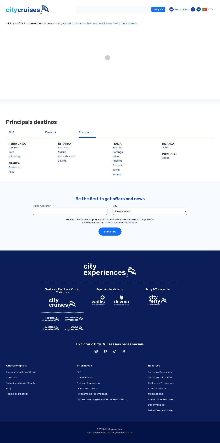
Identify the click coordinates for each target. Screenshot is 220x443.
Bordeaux (14, 167)
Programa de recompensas (93, 393)
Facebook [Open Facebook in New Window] (105, 351)
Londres (13, 147)
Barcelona (64, 147)
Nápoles (117, 160)
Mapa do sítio (155, 393)
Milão (116, 156)
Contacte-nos (85, 377)
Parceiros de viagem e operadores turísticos (102, 399)
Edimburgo (15, 156)
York (11, 152)
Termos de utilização (160, 377)
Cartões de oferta (158, 388)
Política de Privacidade (161, 383)
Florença (118, 152)
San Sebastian (66, 156)
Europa (84, 132)
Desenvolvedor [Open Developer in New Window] (156, 404)
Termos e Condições (160, 372)
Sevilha (62, 160)
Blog (8, 388)
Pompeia (118, 165)
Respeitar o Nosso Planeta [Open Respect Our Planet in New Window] (21, 383)
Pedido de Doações (17, 393)
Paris (11, 171)
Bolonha (117, 147)
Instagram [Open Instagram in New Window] (96, 351)
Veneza (117, 174)
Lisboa (165, 158)
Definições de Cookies (160, 410)
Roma (116, 169)
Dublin (165, 147)
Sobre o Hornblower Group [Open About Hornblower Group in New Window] (21, 372)
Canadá (50, 132)
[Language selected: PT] (208, 9)
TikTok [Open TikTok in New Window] (114, 351)
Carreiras (11, 377)
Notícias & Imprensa (88, 383)
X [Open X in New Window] (123, 351)
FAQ (79, 372)
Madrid (62, 152)
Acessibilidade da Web (161, 399)
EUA (11, 132)
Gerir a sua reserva (87, 388)
